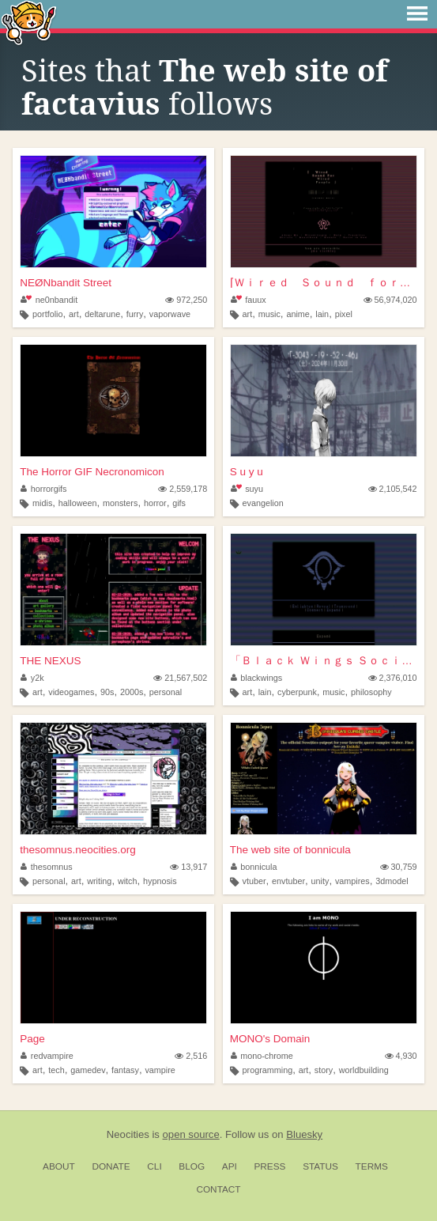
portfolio (47, 314)
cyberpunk (297, 692)
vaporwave (169, 314)
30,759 (398, 866)
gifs (179, 503)
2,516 (191, 1055)
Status (320, 1166)
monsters (120, 503)
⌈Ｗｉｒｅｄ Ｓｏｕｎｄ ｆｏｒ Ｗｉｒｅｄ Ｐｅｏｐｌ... (323, 283)
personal (165, 692)
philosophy (371, 692)
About (59, 1166)
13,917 (188, 866)
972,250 (186, 299)
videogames (71, 692)
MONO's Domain (270, 1039)
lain (322, 314)
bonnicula (254, 866)
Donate (111, 1166)
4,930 (401, 1055)
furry (135, 314)
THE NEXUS (50, 661)
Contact (218, 1189)
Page (32, 1039)
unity (320, 881)
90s (107, 692)
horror (155, 503)
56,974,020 (390, 299)
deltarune (102, 314)
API (229, 1166)
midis (42, 503)
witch (128, 881)
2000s (131, 692)
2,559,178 (182, 488)
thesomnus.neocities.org (77, 850)
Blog (192, 1166)
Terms (372, 1166)
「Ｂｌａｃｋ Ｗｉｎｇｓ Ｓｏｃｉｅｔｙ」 (323, 661)
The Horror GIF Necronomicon (92, 472)
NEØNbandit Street (65, 283)
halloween (77, 503)
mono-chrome (262, 1055)
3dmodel (391, 881)
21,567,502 (180, 677)
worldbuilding (364, 1070)
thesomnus (46, 866)
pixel (343, 314)
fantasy (125, 1070)
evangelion (263, 503)
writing (99, 881)
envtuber (288, 881)
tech (56, 1070)
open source (191, 1134)
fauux (248, 299)
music (269, 314)
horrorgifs (43, 488)
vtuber (254, 881)
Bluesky (304, 1134)
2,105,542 (392, 488)
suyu (247, 488)
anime (297, 314)
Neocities (128, 1134)
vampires (352, 881)
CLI (154, 1166)
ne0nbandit (49, 299)
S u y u (246, 472)
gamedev (87, 1070)
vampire (160, 1070)
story (324, 1070)
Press (269, 1166)
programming (268, 1070)
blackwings (256, 677)
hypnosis (160, 881)
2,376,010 (392, 677)
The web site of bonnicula (290, 850)
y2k (32, 677)
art (74, 314)
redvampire (47, 1055)
